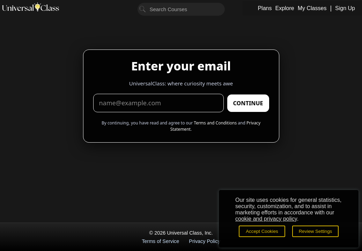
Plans (265, 8)
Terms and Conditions (215, 123)
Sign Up (345, 8)
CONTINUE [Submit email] (248, 103)
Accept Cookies (262, 231)
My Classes (312, 8)
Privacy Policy (204, 241)
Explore (284, 8)
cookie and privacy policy (266, 219)
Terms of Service (160, 241)
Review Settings (315, 231)
